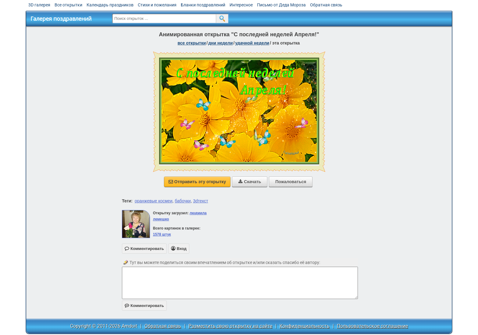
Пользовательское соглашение (372, 326)
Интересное (241, 4)
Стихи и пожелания (157, 4)
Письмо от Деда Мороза (281, 4)
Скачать (249, 181)
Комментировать (144, 305)
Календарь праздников (110, 4)
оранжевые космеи (154, 200)
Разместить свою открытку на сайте (230, 326)
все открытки (192, 43)
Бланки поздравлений (203, 4)
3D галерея (39, 4)
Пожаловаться (290, 181)
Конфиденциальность (305, 326)
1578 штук (162, 234)
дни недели (220, 43)
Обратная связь (326, 4)
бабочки (183, 200)
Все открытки (68, 4)
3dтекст (200, 200)
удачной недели (252, 43)
